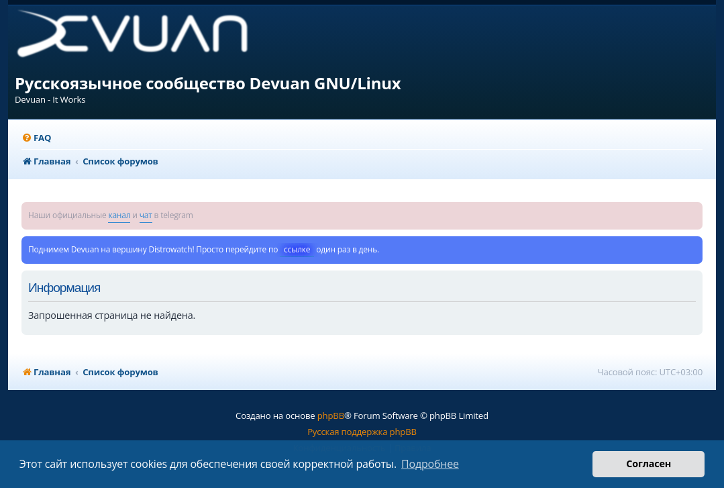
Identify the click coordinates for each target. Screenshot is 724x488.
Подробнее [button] (430, 463)
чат (146, 215)
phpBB (330, 415)
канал (119, 215)
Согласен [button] (648, 463)
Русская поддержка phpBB (362, 432)
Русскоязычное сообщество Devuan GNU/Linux (208, 83)
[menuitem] (36, 138)
